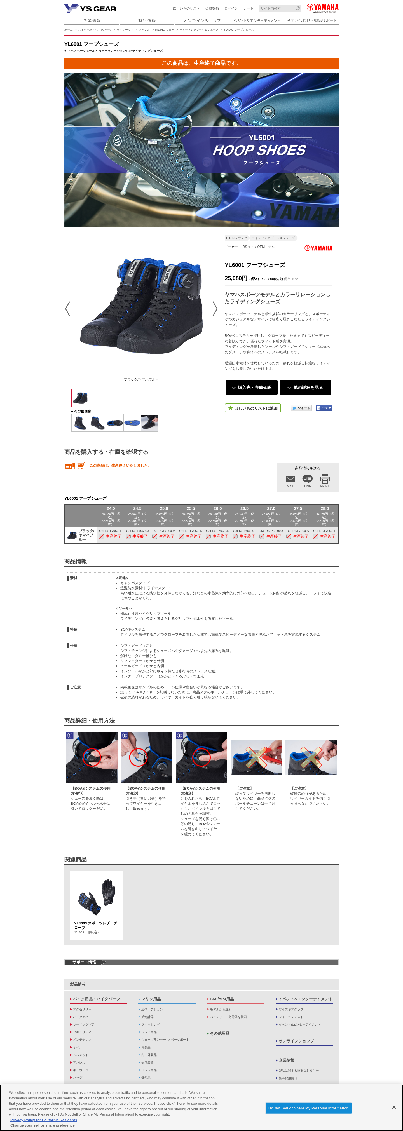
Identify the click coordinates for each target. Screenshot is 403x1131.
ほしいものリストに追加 (256, 408)
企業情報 (286, 1060)
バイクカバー (82, 1017)
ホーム (68, 29)
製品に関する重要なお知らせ (299, 1070)
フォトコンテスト (291, 1017)
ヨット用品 (149, 1070)
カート (248, 8)
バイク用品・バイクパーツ (95, 29)
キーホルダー (82, 1070)
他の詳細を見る (308, 387)
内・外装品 (149, 1055)
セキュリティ (82, 1032)
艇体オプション (152, 1009)
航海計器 (147, 1017)
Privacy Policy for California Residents (43, 1121)
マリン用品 (151, 999)
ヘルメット (80, 1055)
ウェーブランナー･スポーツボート (165, 1039)
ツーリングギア (84, 1024)
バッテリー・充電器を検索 (228, 1017)
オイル (77, 1047)
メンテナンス (82, 1039)
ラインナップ (125, 29)
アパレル (144, 29)
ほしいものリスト (186, 8)
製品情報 (78, 984)
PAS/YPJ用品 (222, 999)
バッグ (77, 1077)
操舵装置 (147, 1062)
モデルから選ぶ (220, 1009)
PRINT (325, 486)
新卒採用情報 (288, 1078)
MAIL (290, 486)
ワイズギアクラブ (291, 1009)
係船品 (146, 1077)
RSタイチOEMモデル (258, 247)
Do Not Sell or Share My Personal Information (308, 1109)
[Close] (394, 1108)
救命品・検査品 (152, 1085)
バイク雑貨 (80, 1085)
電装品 (146, 1047)
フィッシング (150, 1024)
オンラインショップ (296, 1041)
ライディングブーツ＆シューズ (199, 29)
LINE (307, 486)
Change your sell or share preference (42, 1127)
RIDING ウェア (164, 29)
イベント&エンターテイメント (305, 999)
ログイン (231, 8)
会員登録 (212, 8)
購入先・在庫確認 (254, 387)
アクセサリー (82, 1009)
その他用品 (219, 1033)
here (181, 1105)
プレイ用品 (149, 1032)
